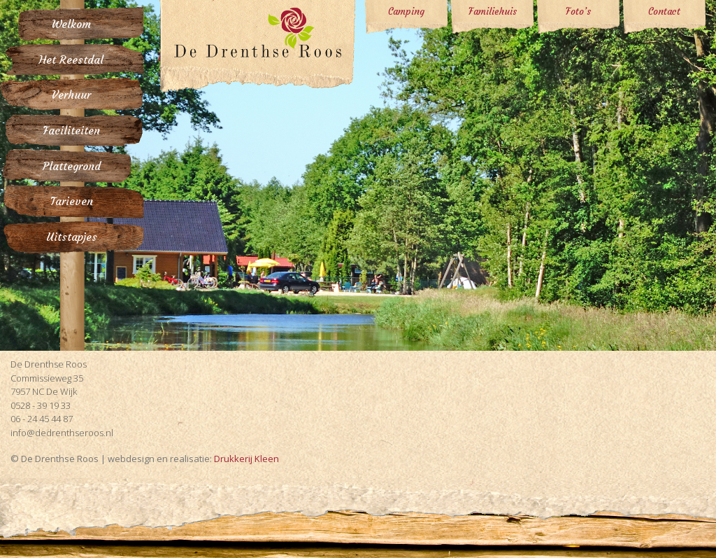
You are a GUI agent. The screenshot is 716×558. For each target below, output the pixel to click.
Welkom (71, 24)
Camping (406, 12)
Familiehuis (492, 12)
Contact (664, 12)
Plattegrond (72, 166)
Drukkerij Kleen (246, 458)
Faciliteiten (71, 130)
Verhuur (71, 95)
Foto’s (578, 12)
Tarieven (71, 202)
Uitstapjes (71, 237)
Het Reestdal (71, 60)
